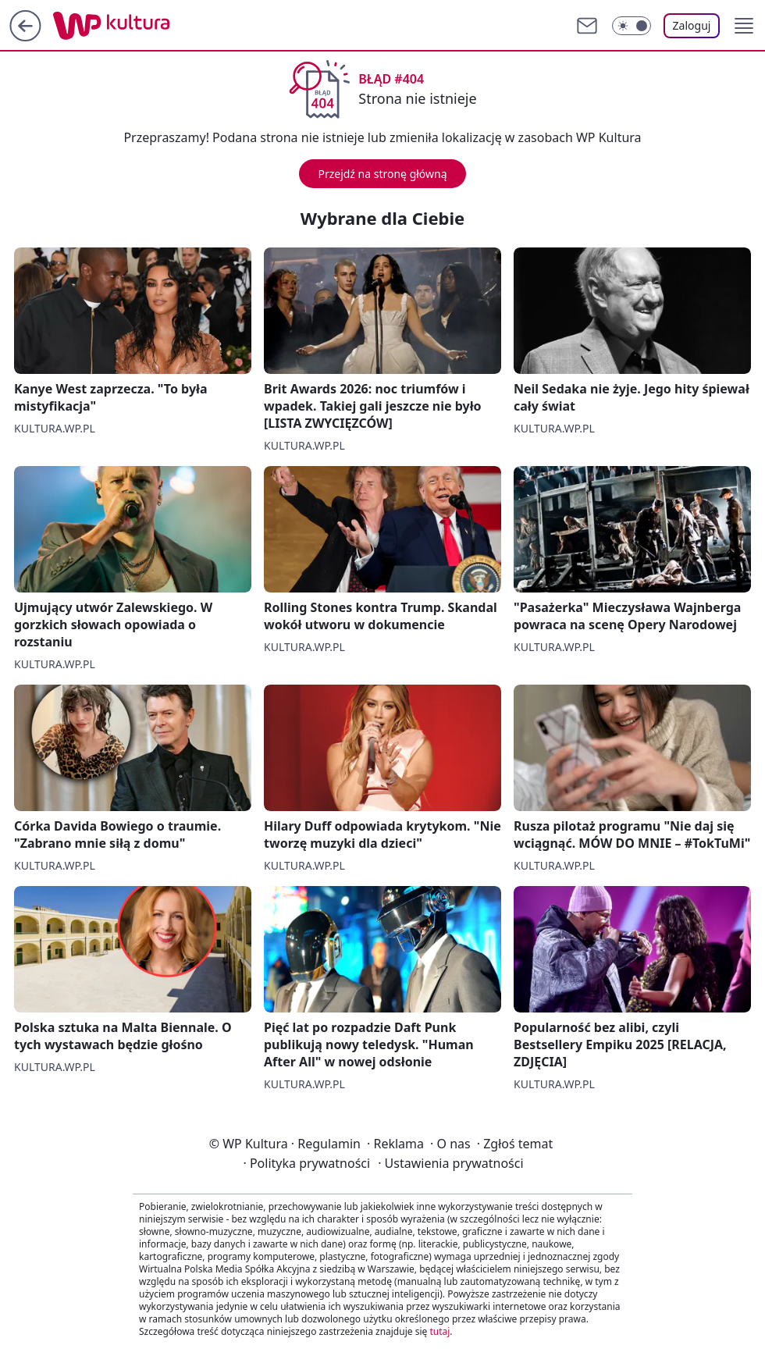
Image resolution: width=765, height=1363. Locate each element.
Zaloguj (692, 25)
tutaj (439, 1331)
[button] (743, 25)
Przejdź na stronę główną (382, 173)
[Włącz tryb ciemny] (631, 25)
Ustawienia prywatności (450, 1163)
